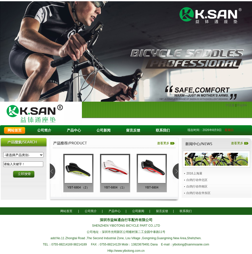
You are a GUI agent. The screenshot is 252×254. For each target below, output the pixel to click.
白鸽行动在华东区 (198, 193)
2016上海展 (194, 173)
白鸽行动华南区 (197, 186)
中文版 (230, 105)
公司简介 (44, 130)
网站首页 (15, 130)
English (242, 105)
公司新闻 (103, 130)
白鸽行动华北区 (197, 180)
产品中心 (74, 130)
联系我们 (163, 130)
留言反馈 (133, 130)
